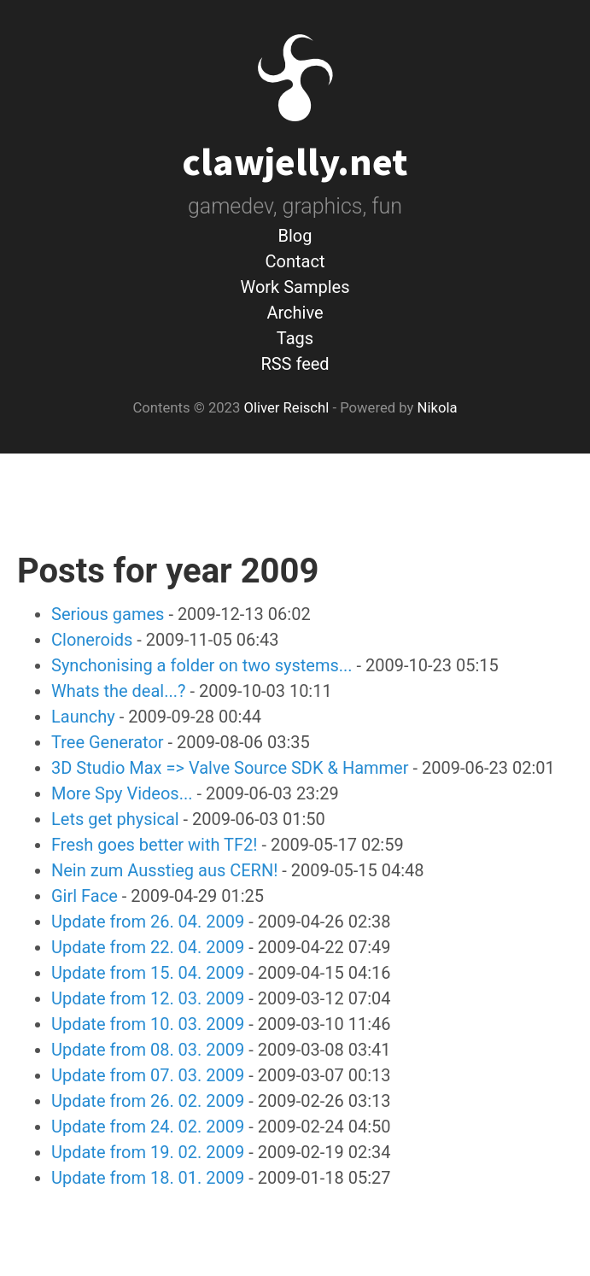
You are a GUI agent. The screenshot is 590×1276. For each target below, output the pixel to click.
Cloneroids (91, 639)
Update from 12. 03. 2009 (147, 998)
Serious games (107, 614)
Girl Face (84, 896)
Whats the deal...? (118, 691)
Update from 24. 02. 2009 (147, 1126)
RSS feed (294, 364)
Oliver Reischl (286, 408)
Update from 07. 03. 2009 (147, 1075)
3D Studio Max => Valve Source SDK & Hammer (230, 768)
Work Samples (294, 287)
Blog (295, 235)
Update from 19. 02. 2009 (147, 1152)
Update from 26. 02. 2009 (147, 1101)
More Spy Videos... (121, 793)
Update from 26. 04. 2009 (147, 921)
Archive (294, 312)
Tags (295, 338)
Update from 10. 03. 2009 (147, 1024)
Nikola (438, 408)
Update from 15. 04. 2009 (147, 973)
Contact (295, 261)
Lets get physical (115, 819)
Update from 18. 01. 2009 (147, 1178)
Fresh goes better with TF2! (154, 844)
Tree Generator (107, 742)
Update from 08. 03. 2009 (147, 1049)
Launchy (83, 716)
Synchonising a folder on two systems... (202, 665)
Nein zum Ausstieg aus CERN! (164, 870)
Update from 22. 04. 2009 (147, 947)
